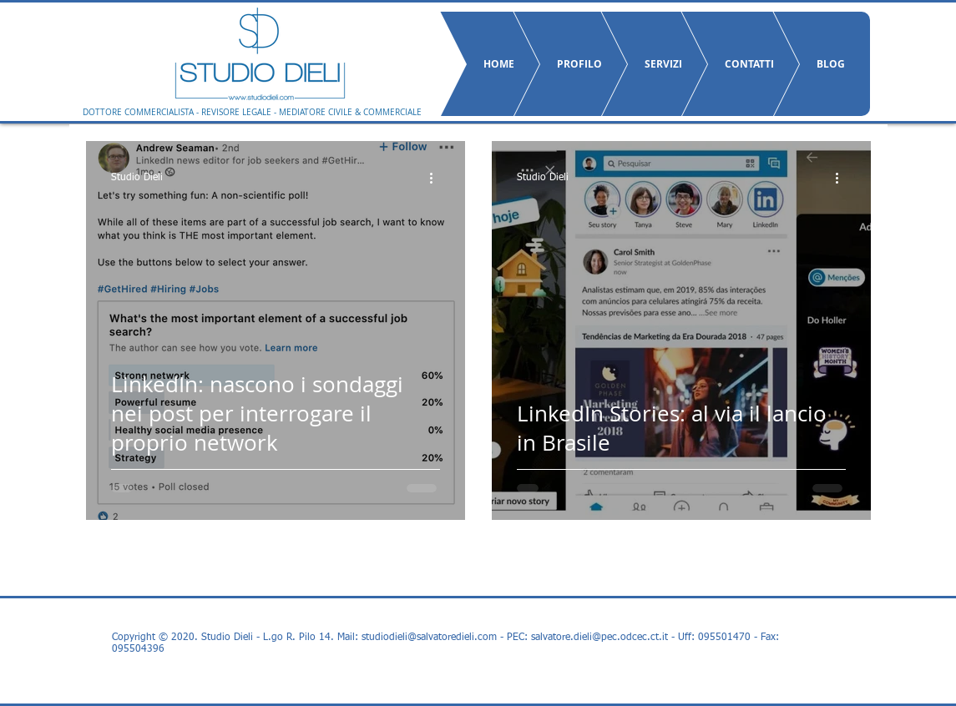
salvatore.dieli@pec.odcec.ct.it (599, 638)
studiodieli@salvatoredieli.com (429, 638)
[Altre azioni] (437, 178)
